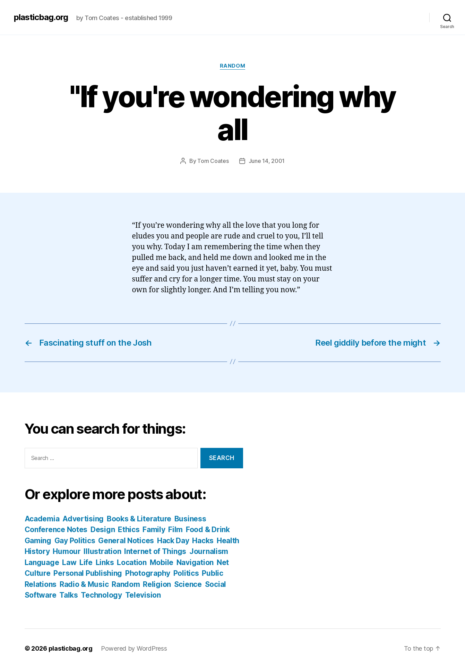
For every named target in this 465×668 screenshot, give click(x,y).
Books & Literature (139, 518)
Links (105, 562)
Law (69, 562)
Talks (68, 595)
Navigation (195, 562)
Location (132, 562)
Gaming (38, 540)
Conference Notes (56, 529)
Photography (147, 573)
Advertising (83, 518)
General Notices (126, 540)
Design (103, 529)
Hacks (203, 540)
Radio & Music (84, 584)
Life (86, 562)
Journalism (208, 551)
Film (175, 529)
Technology (101, 595)
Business (190, 518)
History (37, 551)
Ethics (128, 529)
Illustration (102, 551)
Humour (66, 551)
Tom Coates (213, 160)
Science (188, 584)
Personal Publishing (87, 573)
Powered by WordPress (134, 648)
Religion (157, 584)
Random (232, 66)
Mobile (161, 562)
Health (228, 540)
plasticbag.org (41, 17)
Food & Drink (208, 529)
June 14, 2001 (267, 160)
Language (42, 562)
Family (154, 529)
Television (143, 595)
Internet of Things (155, 551)
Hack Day (173, 540)
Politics (186, 573)
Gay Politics (74, 540)
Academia (42, 518)
